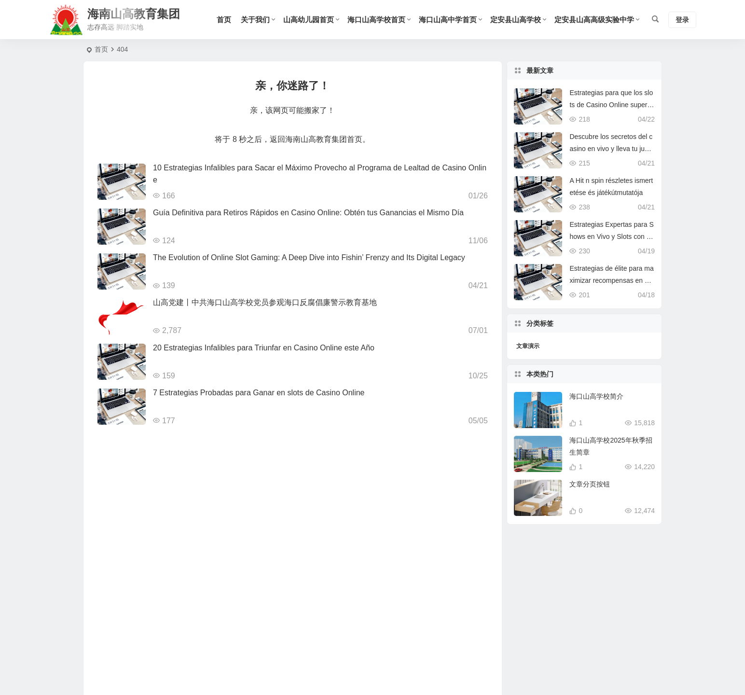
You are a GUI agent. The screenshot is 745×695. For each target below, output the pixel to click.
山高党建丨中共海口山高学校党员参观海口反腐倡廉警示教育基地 (265, 302)
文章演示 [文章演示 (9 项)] (527, 346)
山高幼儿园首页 (308, 19)
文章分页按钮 (589, 500)
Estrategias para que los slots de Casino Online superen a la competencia (611, 105)
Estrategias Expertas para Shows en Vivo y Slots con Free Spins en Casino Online (611, 236)
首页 (224, 19)
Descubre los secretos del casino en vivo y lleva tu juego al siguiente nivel (610, 149)
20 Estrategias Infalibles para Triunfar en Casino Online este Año (263, 348)
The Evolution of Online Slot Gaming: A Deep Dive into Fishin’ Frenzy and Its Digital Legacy (309, 257)
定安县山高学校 (515, 19)
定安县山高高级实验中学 (594, 19)
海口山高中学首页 (448, 19)
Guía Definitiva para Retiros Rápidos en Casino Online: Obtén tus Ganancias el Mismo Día (308, 212)
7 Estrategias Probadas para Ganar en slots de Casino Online (258, 393)
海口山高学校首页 (376, 19)
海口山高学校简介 (596, 413)
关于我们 (255, 19)
